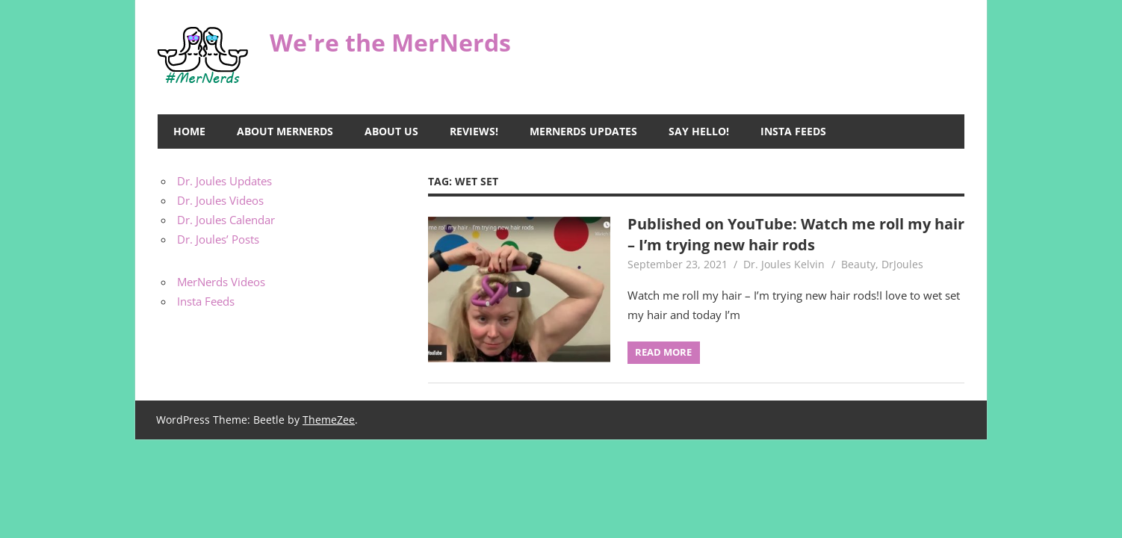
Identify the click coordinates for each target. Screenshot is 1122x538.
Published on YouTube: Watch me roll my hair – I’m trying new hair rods (795, 234)
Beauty (858, 264)
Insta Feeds (793, 131)
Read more (663, 352)
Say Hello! (699, 131)
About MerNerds (285, 131)
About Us (391, 131)
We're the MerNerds (390, 42)
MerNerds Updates (583, 131)
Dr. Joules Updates (224, 180)
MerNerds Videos (221, 281)
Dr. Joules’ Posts (218, 239)
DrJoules (902, 264)
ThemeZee (329, 419)
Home (189, 131)
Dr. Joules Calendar (226, 219)
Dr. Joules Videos (220, 200)
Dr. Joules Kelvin (784, 264)
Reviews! (474, 131)
